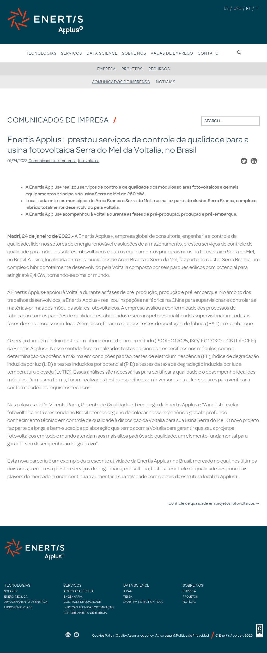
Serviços (71, 53)
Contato (208, 53)
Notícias (165, 82)
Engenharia (73, 596)
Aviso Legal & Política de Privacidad (182, 635)
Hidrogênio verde (18, 607)
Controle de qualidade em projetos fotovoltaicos (214, 503)
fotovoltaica (88, 160)
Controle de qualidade (82, 602)
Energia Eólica (15, 596)
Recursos (159, 69)
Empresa (106, 69)
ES (226, 8)
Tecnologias (41, 53)
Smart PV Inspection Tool (143, 602)
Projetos (132, 69)
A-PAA (127, 591)
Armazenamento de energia (25, 602)
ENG (237, 8)
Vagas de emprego (172, 53)
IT (257, 8)
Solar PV (10, 591)
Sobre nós (134, 53)
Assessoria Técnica (78, 591)
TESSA (127, 596)
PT (248, 8)
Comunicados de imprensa (121, 82)
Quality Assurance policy (135, 635)
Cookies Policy (103, 635)
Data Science (102, 53)
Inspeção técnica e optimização (89, 607)
